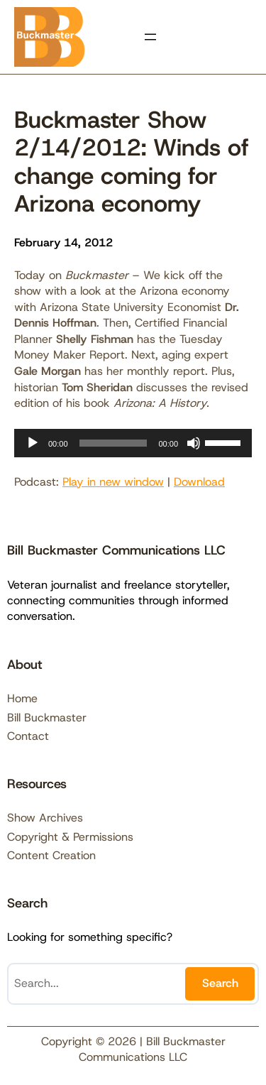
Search (220, 983)
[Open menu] (150, 36)
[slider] (113, 443)
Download (199, 481)
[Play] (33, 443)
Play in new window (113, 481)
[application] (133, 443)
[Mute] (194, 443)
